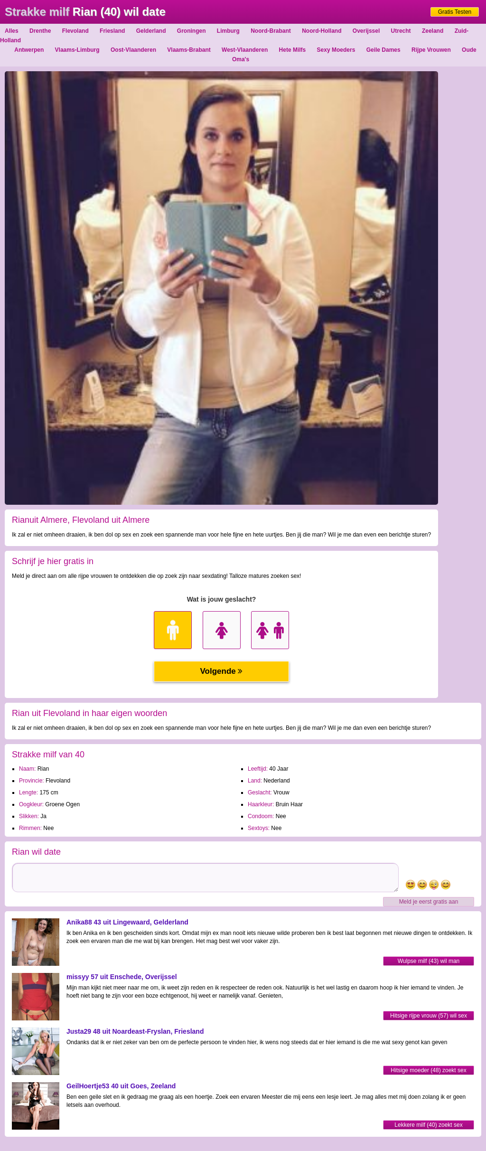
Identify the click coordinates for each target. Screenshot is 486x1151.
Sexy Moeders (336, 50)
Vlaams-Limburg (77, 50)
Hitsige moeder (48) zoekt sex (428, 1070)
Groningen (191, 31)
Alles (12, 31)
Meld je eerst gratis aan (428, 901)
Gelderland (151, 31)
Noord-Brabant (271, 31)
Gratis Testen (454, 12)
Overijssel (366, 31)
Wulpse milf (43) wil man (428, 961)
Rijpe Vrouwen (431, 50)
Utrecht (401, 31)
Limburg (228, 31)
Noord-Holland (321, 31)
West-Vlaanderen (245, 50)
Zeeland (432, 31)
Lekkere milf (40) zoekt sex (428, 1125)
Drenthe (40, 31)
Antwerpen (29, 50)
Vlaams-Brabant (188, 50)
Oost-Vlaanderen (133, 50)
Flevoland (75, 31)
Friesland (112, 31)
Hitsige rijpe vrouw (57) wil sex (428, 1015)
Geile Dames (383, 50)
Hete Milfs (292, 50)
